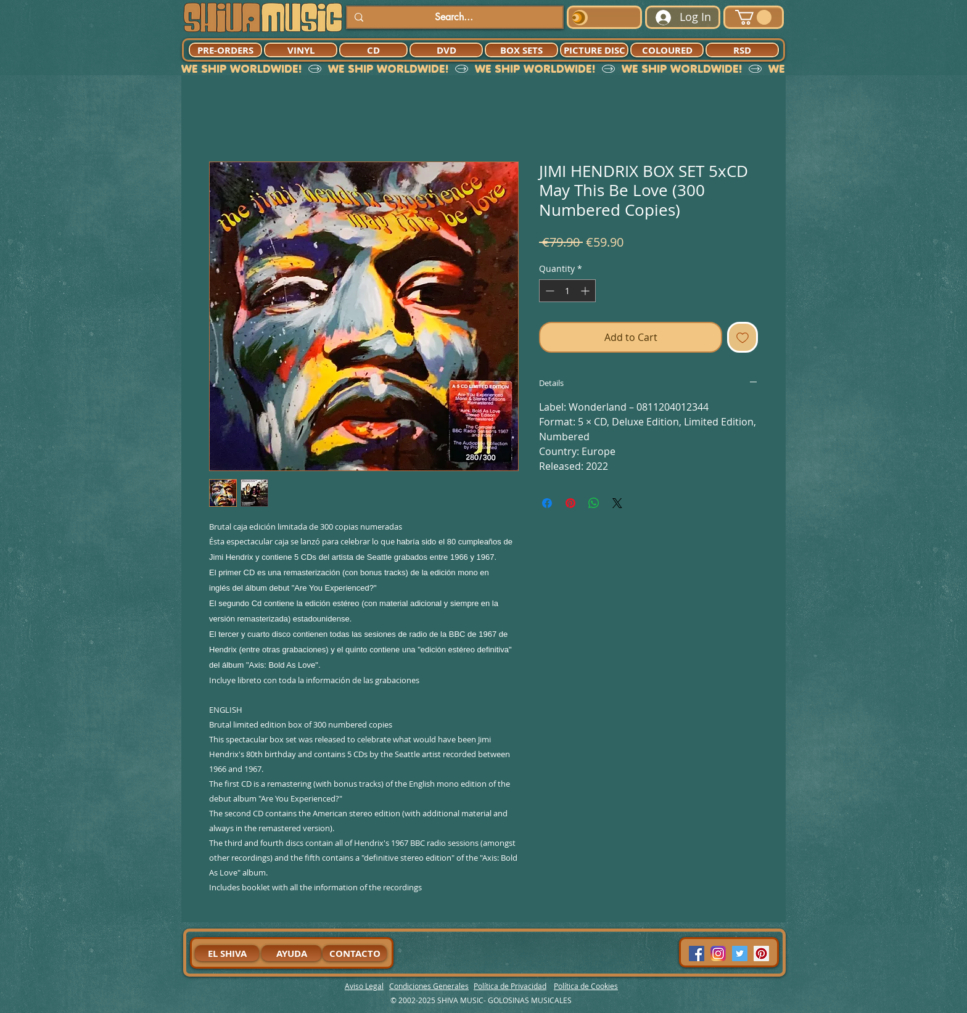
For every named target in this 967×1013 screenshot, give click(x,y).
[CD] (373, 50)
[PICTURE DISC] (594, 50)
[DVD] (446, 50)
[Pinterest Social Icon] (761, 953)
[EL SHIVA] (227, 953)
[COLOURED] (667, 50)
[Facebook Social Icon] (696, 953)
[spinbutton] (567, 290)
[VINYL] (300, 50)
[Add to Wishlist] (742, 337)
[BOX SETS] (521, 50)
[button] (753, 17)
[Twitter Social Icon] (739, 953)
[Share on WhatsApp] (593, 503)
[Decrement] (548, 290)
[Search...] (454, 17)
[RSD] (742, 50)
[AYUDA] (291, 953)
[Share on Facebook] (547, 503)
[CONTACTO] (355, 953)
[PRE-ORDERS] (225, 50)
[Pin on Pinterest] (570, 503)
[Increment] (586, 290)
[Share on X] (617, 503)
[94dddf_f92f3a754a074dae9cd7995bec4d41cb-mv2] (718, 953)
